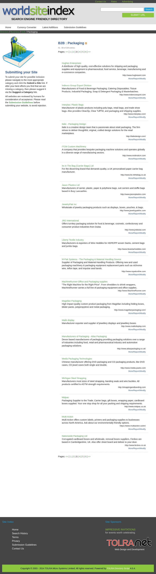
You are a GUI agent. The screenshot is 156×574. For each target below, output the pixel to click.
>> (89, 52)
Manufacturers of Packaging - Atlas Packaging (84, 336)
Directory (4, 32)
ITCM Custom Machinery (74, 146)
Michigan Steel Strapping (74, 378)
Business (15, 32)
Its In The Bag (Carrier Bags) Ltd (78, 166)
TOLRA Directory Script (118, 568)
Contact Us (100, 1)
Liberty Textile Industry (73, 240)
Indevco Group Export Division (76, 85)
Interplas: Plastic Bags (72, 105)
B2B (23, 32)
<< (67, 52)
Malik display (68, 320)
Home (8, 27)
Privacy (16, 541)
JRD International (70, 220)
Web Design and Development (129, 549)
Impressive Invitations (120, 529)
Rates (114, 1)
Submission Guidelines (75, 27)
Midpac (65, 397)
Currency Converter (26, 27)
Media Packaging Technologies (77, 359)
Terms (15, 537)
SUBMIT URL (138, 15)
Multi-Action (67, 417)
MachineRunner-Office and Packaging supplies (85, 281)
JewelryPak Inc (69, 204)
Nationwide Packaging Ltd (74, 436)
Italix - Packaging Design (74, 124)
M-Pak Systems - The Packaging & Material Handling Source (91, 259)
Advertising (127, 1)
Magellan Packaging (72, 301)
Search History (20, 533)
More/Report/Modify (137, 78)
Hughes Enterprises (71, 63)
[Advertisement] (27, 133)
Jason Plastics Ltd (71, 185)
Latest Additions (50, 27)
